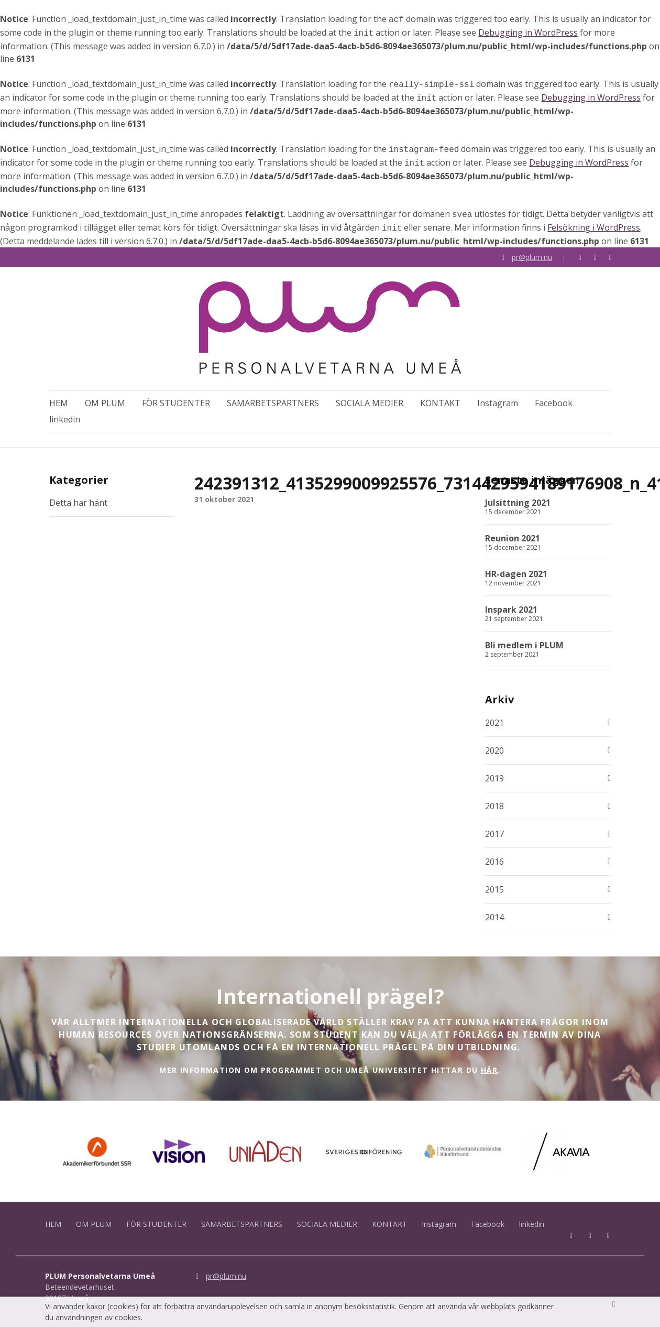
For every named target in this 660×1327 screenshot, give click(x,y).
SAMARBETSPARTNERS (273, 397)
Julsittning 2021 (518, 499)
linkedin (64, 413)
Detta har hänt (78, 499)
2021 (494, 718)
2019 (494, 774)
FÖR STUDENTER (176, 397)
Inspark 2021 (511, 606)
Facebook (554, 397)
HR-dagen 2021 (516, 570)
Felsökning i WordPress (593, 220)
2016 (494, 857)
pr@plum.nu (532, 249)
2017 (494, 829)
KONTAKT (440, 397)
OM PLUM (105, 397)
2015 (494, 885)
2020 (494, 746)
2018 (494, 802)
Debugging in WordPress (528, 31)
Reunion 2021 (512, 534)
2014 (494, 913)
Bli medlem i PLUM (524, 641)
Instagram (497, 397)
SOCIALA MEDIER (369, 397)
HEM (58, 397)
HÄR (489, 1066)
